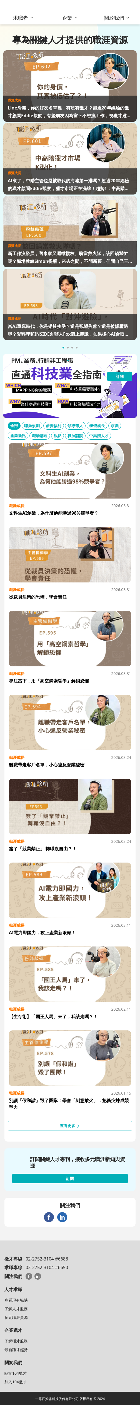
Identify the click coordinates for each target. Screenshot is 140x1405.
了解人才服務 (16, 1308)
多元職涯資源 (16, 1317)
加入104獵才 (15, 1381)
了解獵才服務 (16, 1341)
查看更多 (70, 1125)
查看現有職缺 (16, 1300)
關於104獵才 (15, 1373)
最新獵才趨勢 (16, 1349)
